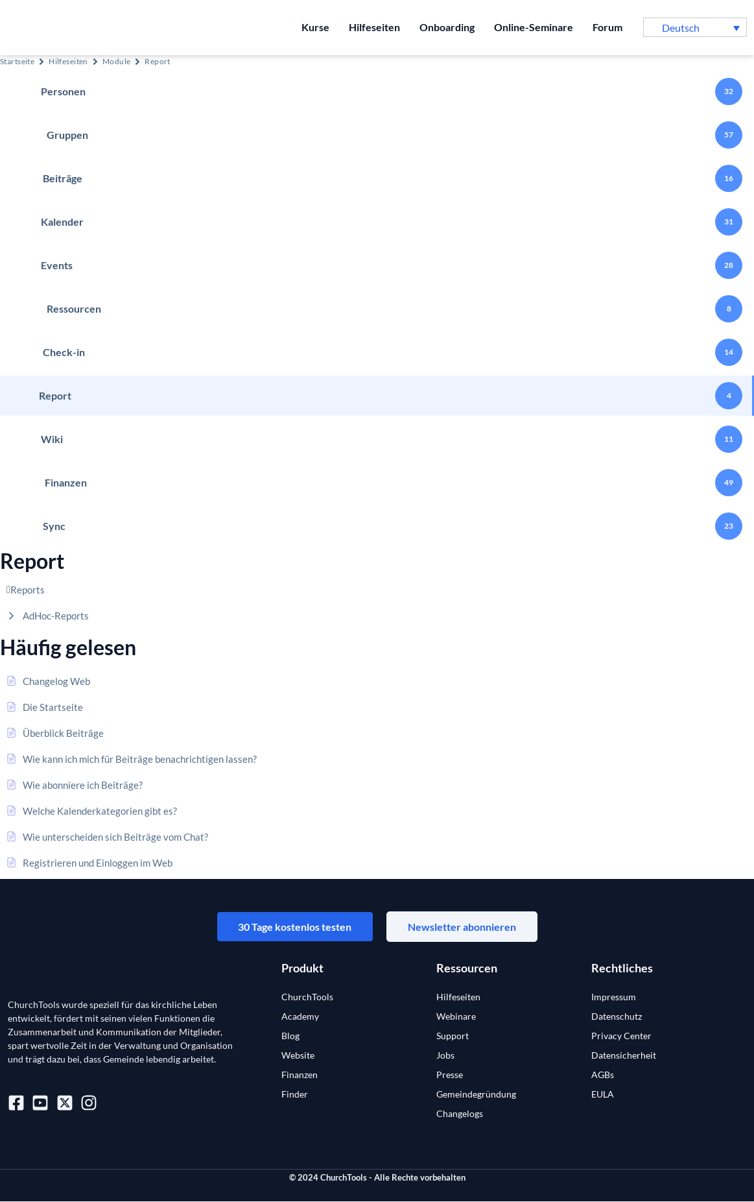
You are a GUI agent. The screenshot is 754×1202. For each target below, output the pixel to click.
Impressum (613, 997)
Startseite (17, 61)
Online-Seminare (533, 27)
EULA (602, 1094)
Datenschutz (616, 1016)
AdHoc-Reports (56, 615)
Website (297, 1055)
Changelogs (459, 1114)
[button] (695, 27)
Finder (294, 1094)
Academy (300, 1016)
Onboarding (447, 27)
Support (452, 1036)
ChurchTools (307, 997)
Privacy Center (621, 1036)
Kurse (315, 27)
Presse (449, 1075)
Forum (607, 27)
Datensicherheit (623, 1055)
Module (116, 61)
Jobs (445, 1055)
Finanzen (299, 1075)
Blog (290, 1036)
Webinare (456, 1016)
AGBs (602, 1075)
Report (158, 61)
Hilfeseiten (374, 27)
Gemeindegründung (476, 1094)
